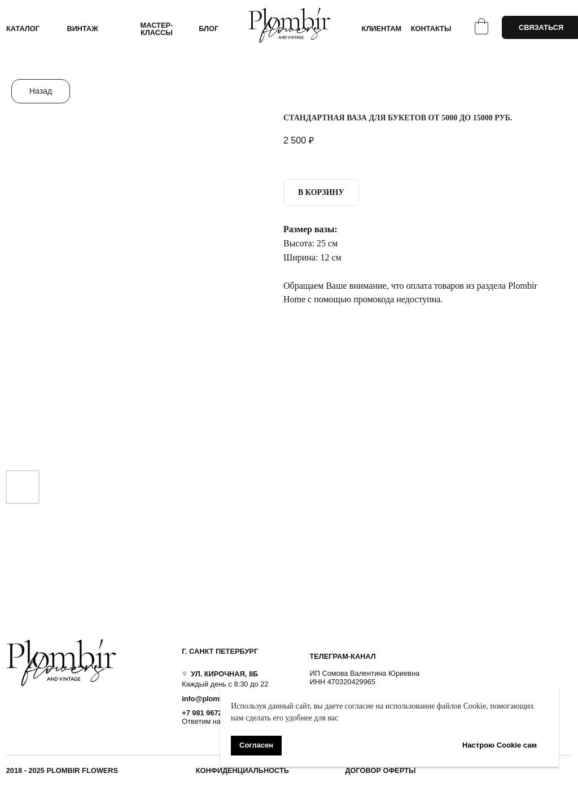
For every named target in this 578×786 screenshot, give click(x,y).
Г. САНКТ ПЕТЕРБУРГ (220, 651)
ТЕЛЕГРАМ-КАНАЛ (342, 656)
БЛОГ (208, 28)
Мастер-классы (157, 29)
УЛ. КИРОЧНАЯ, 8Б (224, 674)
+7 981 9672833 (208, 713)
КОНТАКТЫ (431, 28)
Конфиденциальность (242, 770)
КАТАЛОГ (23, 28)
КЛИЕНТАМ (382, 28)
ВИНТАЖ (82, 28)
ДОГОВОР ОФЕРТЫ (380, 770)
